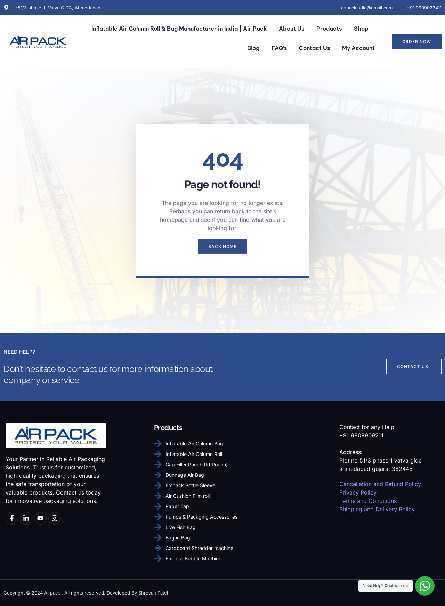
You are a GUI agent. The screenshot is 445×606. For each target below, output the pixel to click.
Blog (253, 48)
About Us (291, 28)
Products (329, 28)
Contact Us (314, 48)
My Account (358, 48)
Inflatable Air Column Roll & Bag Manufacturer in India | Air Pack (179, 28)
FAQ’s (279, 48)
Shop (361, 28)
